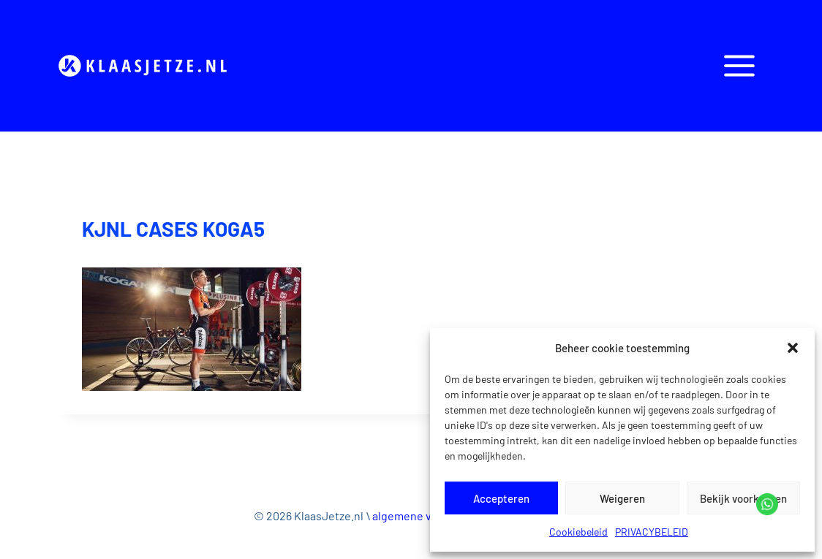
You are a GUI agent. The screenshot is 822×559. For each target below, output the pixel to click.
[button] (792, 348)
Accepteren (501, 498)
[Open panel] (738, 65)
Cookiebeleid (578, 531)
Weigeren (622, 498)
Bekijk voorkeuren (743, 498)
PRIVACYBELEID (651, 531)
